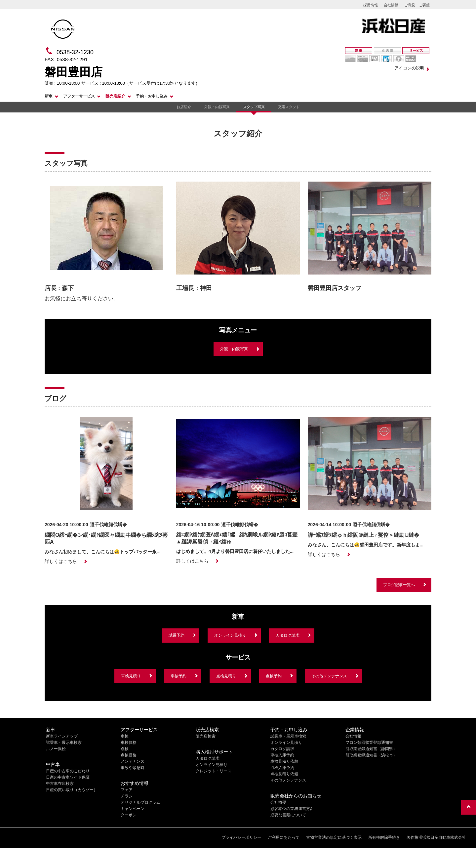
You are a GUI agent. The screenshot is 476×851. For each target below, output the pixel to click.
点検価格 (129, 755)
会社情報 (391, 5)
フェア (127, 789)
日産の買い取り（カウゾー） (72, 789)
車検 (125, 736)
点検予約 (274, 676)
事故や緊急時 (132, 767)
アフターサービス (79, 96)
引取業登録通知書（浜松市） (371, 755)
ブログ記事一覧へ (399, 584)
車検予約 (178, 676)
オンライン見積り (230, 635)
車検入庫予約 (282, 755)
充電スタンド (289, 107)
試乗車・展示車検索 (64, 742)
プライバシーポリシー (241, 837)
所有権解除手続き (384, 837)
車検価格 (129, 742)
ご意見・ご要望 (417, 5)
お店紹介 (184, 107)
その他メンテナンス (329, 676)
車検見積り (131, 676)
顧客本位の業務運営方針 (292, 808)
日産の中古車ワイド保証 (68, 777)
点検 (125, 748)
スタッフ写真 (254, 107)
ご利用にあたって (283, 837)
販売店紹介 (115, 96)
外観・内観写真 (217, 107)
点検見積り (226, 676)
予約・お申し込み (152, 96)
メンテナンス (132, 761)
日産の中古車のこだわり (68, 771)
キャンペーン (132, 808)
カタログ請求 (287, 635)
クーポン (129, 815)
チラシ (127, 796)
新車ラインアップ (62, 736)
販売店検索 (206, 736)
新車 (49, 96)
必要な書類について (288, 815)
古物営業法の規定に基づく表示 (334, 837)
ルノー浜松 (56, 748)
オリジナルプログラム (140, 802)
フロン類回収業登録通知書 (369, 742)
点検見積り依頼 (284, 774)
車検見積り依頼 (284, 761)
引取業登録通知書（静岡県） (371, 748)
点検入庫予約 (282, 767)
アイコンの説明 (409, 67)
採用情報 (370, 5)
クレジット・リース (213, 771)
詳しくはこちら (61, 561)
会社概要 (278, 802)
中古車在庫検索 (60, 783)
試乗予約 (176, 635)
